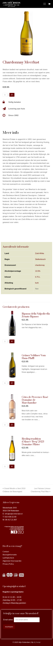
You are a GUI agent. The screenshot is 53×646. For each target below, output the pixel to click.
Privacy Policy (8, 564)
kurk (37, 283)
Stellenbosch (40, 259)
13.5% (37, 271)
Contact (6, 551)
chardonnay (40, 265)
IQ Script (37, 642)
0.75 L (37, 277)
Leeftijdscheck (8, 558)
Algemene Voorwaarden (12, 561)
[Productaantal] (5, 95)
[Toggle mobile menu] (44, 4)
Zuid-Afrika (39, 253)
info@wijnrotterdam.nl (14, 514)
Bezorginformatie (10, 554)
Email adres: (8, 620)
